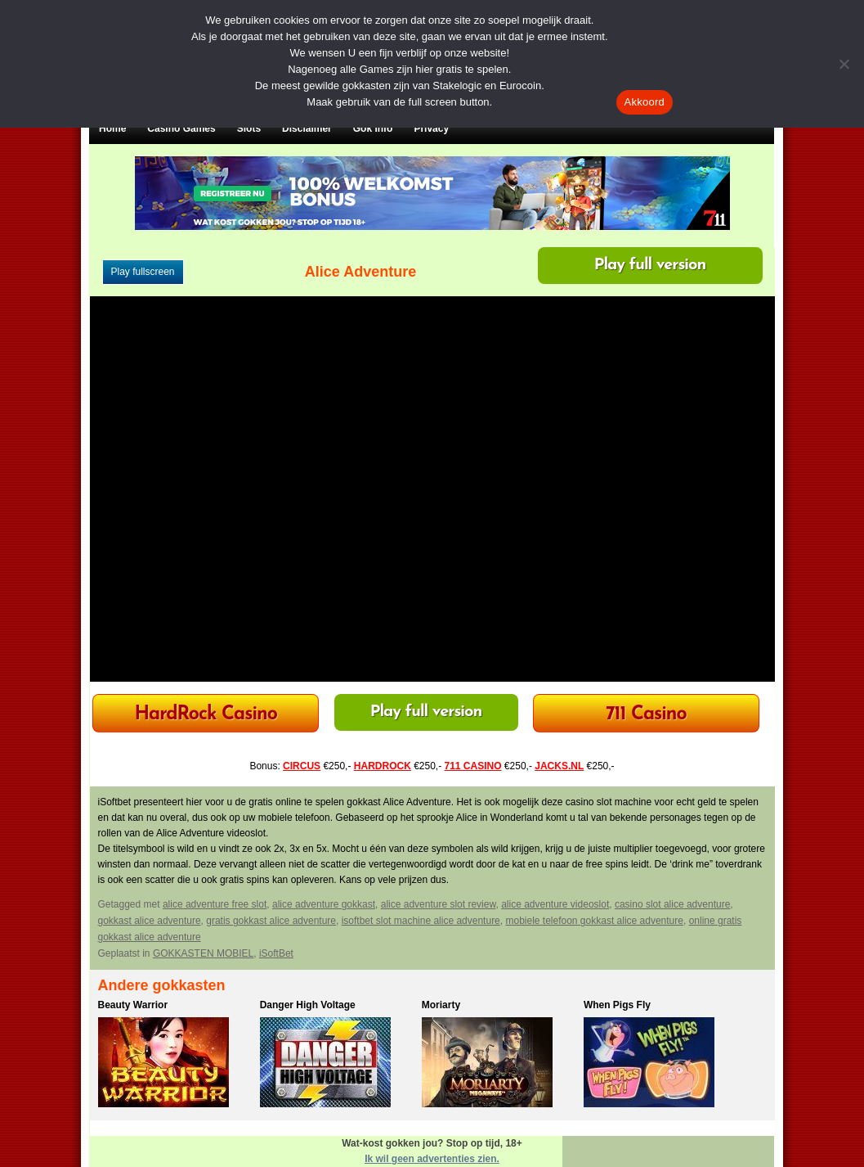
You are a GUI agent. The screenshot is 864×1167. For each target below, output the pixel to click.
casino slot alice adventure (672, 904)
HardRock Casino (205, 714)
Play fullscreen (143, 271)
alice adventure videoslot (555, 904)
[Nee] (843, 64)
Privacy (431, 128)
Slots (249, 128)
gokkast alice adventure (149, 920)
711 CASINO (473, 766)
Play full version (650, 265)
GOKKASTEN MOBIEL (203, 953)
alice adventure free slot (214, 904)
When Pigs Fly (617, 1005)
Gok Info (373, 128)
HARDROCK (382, 766)
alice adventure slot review (438, 904)
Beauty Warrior (133, 1005)
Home (112, 128)
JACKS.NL (559, 766)
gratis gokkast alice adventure (271, 920)
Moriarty (441, 1005)
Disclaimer (307, 128)
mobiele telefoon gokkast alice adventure (594, 920)
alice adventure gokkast (323, 904)
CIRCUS (301, 766)
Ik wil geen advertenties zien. (432, 1159)
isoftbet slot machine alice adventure (421, 920)
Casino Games (181, 128)
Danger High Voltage (308, 1005)
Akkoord (644, 102)
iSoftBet (276, 953)
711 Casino (646, 714)
